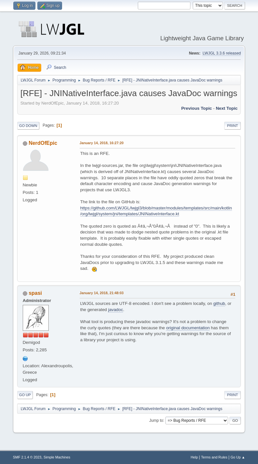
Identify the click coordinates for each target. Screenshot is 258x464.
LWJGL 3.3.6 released (221, 53)
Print (232, 126)
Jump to (156, 420)
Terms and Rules (214, 457)
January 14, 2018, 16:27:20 (101, 143)
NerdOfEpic (43, 143)
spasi (35, 293)
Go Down (28, 126)
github (219, 303)
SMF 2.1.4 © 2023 (27, 457)
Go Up (25, 395)
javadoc (115, 309)
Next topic (227, 108)
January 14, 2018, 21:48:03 (101, 293)
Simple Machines (57, 457)
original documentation (188, 327)
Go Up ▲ (237, 457)
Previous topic (196, 108)
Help (194, 457)
